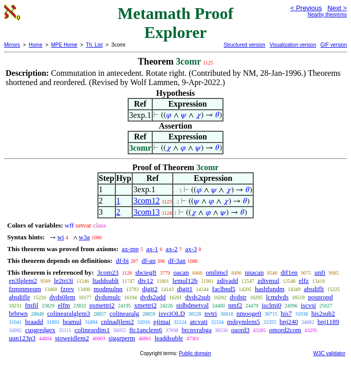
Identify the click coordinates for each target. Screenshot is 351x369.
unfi (320, 272)
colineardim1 (92, 330)
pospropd (320, 297)
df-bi (122, 260)
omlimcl (216, 272)
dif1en (289, 272)
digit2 (149, 289)
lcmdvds (277, 297)
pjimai (161, 321)
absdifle (19, 297)
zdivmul (268, 280)
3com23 (107, 272)
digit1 (184, 289)
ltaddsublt (105, 280)
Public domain (195, 353)
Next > (337, 8)
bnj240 (288, 321)
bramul (72, 321)
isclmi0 (271, 305)
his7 (286, 313)
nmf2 (235, 305)
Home (36, 45)
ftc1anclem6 (145, 330)
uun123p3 (22, 338)
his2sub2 (323, 313)
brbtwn (18, 313)
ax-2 (171, 249)
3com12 (146, 200)
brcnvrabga (196, 330)
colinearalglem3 (68, 313)
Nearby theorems (327, 14)
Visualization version (293, 45)
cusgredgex (40, 330)
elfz (303, 280)
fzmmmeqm (25, 289)
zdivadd (227, 280)
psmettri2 (102, 305)
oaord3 (240, 330)
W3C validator (329, 353)
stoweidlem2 (72, 338)
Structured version (244, 45)
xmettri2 (145, 305)
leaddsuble (169, 338)
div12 (145, 280)
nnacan (254, 272)
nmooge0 (248, 313)
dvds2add (153, 297)
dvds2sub (197, 297)
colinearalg (124, 313)
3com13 (146, 212)
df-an (148, 260)
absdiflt (314, 289)
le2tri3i (63, 280)
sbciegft (145, 272)
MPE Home (64, 45)
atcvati (199, 321)
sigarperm (122, 338)
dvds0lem (62, 297)
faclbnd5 (223, 289)
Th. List (94, 45)
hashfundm (269, 289)
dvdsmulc (108, 297)
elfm (64, 305)
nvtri (210, 313)
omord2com (285, 330)
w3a (84, 237)
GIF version (333, 45)
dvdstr (238, 297)
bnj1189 (328, 321)
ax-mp (130, 249)
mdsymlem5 (243, 321)
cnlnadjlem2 (117, 321)
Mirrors (12, 45)
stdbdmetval (192, 305)
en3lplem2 (23, 280)
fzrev (67, 289)
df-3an (176, 260)
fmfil (31, 305)
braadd (34, 321)
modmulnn (108, 289)
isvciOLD (172, 313)
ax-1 (152, 249)
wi (60, 237)
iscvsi (308, 305)
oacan (181, 272)
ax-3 (191, 249)
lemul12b (185, 280)
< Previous (306, 8)
